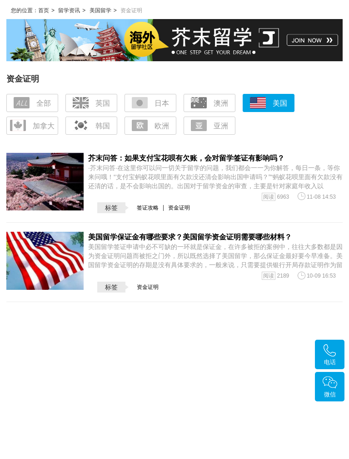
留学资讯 (69, 10)
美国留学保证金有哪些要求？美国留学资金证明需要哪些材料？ (190, 237)
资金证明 (179, 208)
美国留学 (100, 10)
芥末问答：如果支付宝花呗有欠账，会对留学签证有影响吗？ (186, 158)
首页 (43, 10)
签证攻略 (148, 208)
